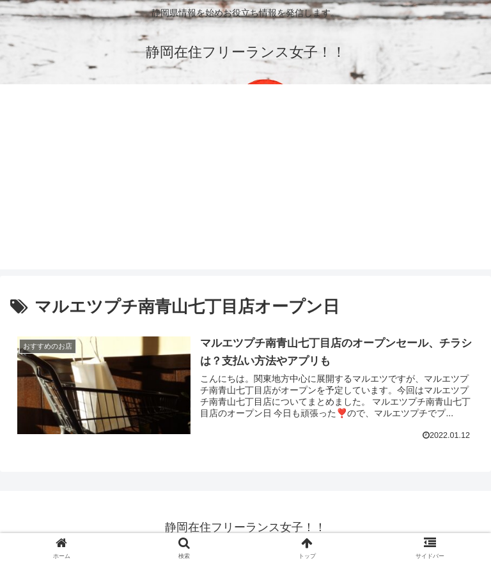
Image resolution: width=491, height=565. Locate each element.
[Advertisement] (245, 180)
